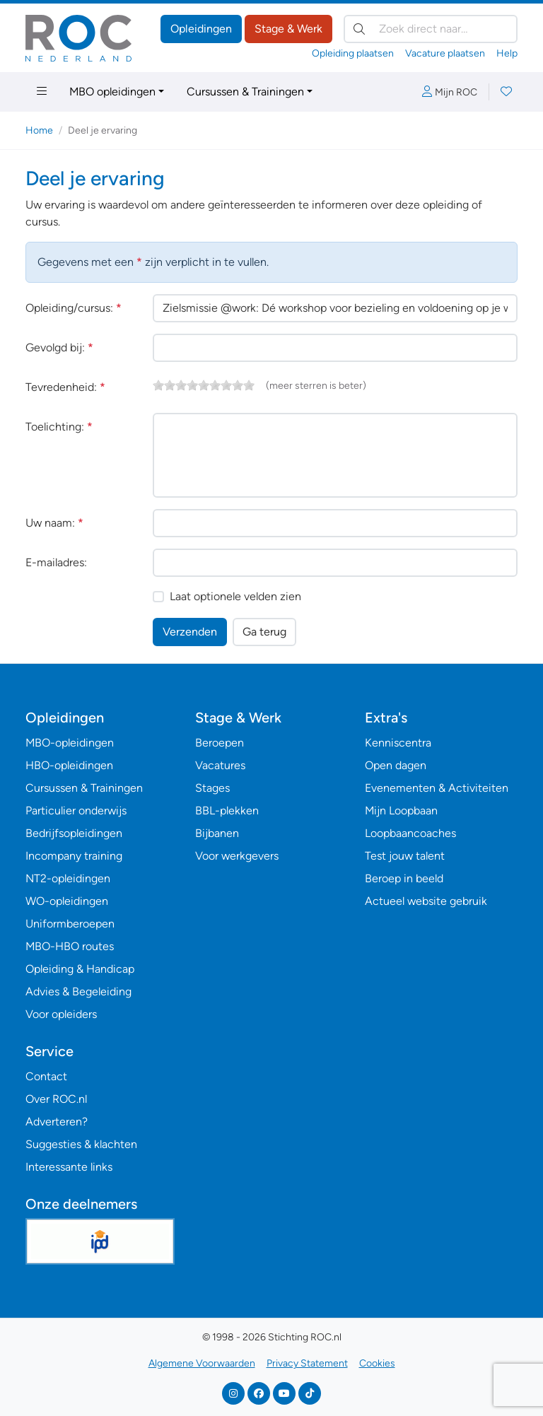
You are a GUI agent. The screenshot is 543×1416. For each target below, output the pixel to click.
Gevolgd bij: (59, 347)
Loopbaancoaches (410, 833)
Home (39, 130)
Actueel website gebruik (426, 901)
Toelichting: (59, 426)
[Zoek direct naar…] (431, 29)
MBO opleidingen (112, 91)
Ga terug (264, 631)
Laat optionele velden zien (235, 596)
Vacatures (220, 765)
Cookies (377, 1363)
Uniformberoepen (70, 923)
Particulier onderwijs (76, 810)
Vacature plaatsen (445, 53)
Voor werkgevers (237, 855)
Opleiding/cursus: (73, 308)
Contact (46, 1076)
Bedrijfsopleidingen (73, 833)
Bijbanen (217, 833)
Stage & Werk (288, 28)
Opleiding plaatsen (353, 53)
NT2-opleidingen (67, 878)
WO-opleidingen (66, 901)
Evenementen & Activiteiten (436, 788)
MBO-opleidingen (69, 742)
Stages (212, 788)
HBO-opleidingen (69, 765)
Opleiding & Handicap (79, 969)
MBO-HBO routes (69, 946)
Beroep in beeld (404, 878)
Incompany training (73, 855)
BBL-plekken (227, 810)
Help (507, 53)
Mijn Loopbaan (401, 810)
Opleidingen (201, 28)
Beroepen (219, 742)
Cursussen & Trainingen (245, 91)
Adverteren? (56, 1121)
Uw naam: (54, 522)
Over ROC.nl (56, 1099)
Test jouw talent (405, 855)
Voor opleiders (61, 1014)
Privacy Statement (307, 1363)
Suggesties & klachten (81, 1144)
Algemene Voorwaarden (201, 1363)
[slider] (204, 385)
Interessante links (68, 1167)
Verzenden (190, 631)
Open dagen (395, 765)
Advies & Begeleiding (78, 991)
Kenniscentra (398, 742)
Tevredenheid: (65, 387)
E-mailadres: (56, 562)
